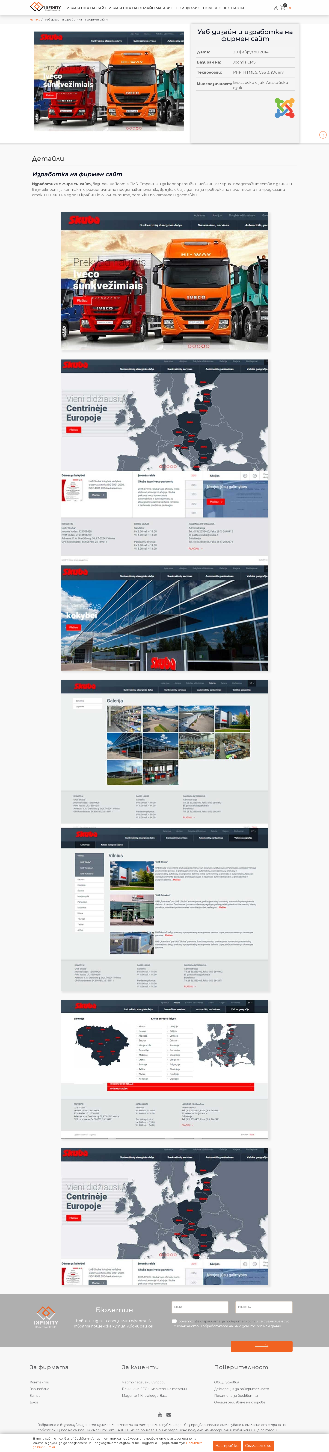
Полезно (212, 8)
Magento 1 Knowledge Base (145, 1396)
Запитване (39, 1389)
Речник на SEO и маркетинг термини (155, 1389)
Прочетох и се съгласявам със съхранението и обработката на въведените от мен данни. (231, 1323)
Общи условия (226, 1382)
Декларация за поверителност (241, 1389)
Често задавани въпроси (144, 1382)
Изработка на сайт (86, 8)
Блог (34, 1402)
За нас (35, 1396)
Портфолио (188, 8)
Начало (35, 19)
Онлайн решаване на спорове (239, 1402)
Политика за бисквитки (236, 1396)
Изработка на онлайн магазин (141, 8)
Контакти (234, 8)
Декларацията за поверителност (225, 1321)
